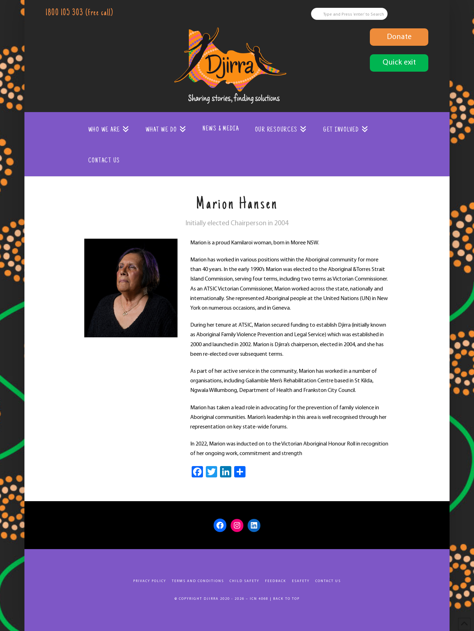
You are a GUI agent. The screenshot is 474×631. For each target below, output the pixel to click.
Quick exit (399, 63)
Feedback (275, 581)
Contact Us (328, 581)
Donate (399, 37)
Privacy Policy (149, 581)
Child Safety (244, 581)
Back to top (286, 599)
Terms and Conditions (198, 581)
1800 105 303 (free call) (79, 13)
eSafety (301, 581)
